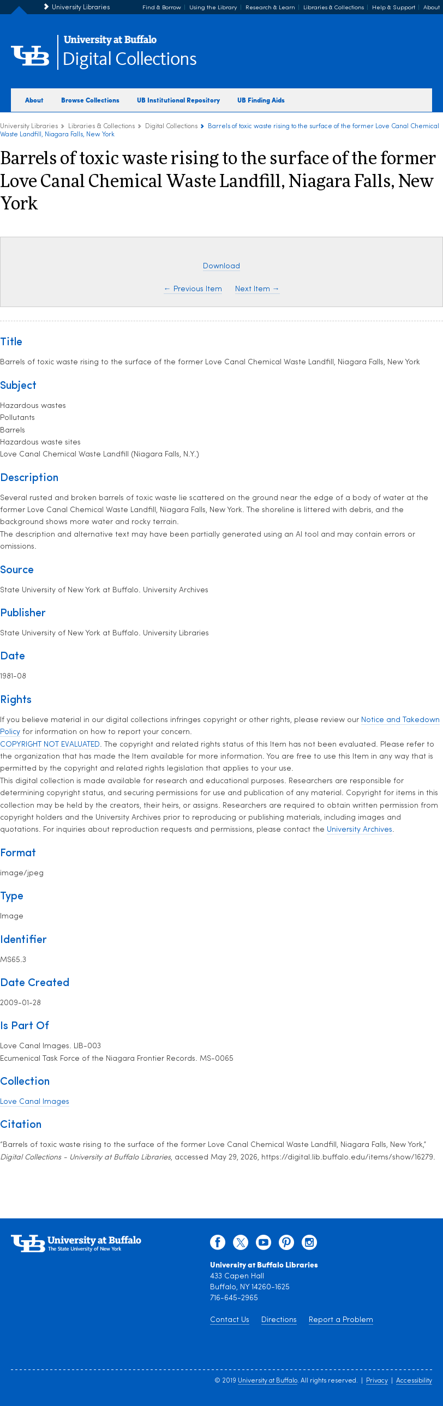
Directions (279, 1320)
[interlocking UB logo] (110, 44)
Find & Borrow (161, 8)
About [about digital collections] (34, 100)
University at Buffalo (267, 1381)
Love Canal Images (34, 1102)
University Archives (359, 830)
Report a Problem (341, 1320)
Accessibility (414, 1381)
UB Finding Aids (261, 100)
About (431, 8)
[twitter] (240, 1245)
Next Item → (257, 289)
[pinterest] (286, 1245)
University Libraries (81, 7)
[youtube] (263, 1245)
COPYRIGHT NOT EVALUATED (50, 745)
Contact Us (229, 1320)
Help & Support (393, 8)
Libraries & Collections (333, 8)
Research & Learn (270, 8)
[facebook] (217, 1245)
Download (221, 266)
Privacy (377, 1381)
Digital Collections (129, 59)
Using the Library (213, 8)
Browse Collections (90, 100)
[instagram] (309, 1245)
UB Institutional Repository (178, 100)
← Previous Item (193, 289)
